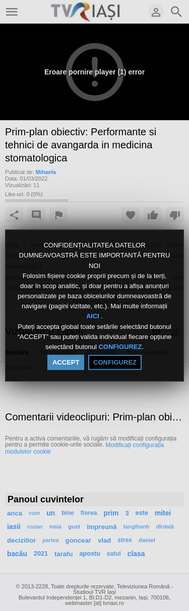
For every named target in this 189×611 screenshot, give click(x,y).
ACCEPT (65, 362)
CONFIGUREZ (120, 347)
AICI (93, 316)
